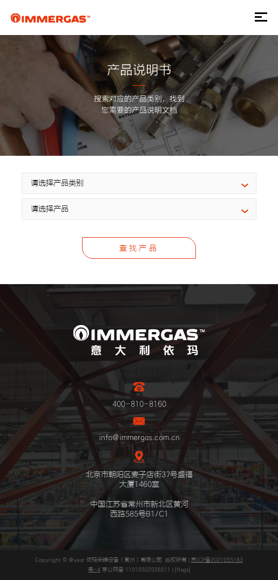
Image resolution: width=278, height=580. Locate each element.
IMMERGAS (50, 18)
